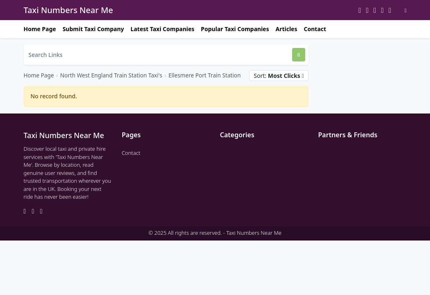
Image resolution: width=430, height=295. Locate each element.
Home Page (40, 29)
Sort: (279, 75)
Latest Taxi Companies (162, 29)
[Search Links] (158, 54)
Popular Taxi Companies (235, 29)
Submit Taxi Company (93, 29)
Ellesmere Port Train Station (205, 75)
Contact (315, 29)
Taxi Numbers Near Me (68, 10)
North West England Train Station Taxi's (111, 75)
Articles (286, 29)
